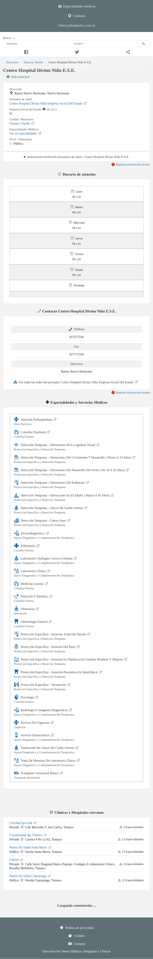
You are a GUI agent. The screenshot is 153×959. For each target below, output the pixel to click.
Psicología (76, 699)
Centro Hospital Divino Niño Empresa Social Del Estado (48, 103)
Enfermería (76, 547)
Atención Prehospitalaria (76, 421)
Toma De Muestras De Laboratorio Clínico (76, 762)
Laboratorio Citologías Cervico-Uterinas (76, 560)
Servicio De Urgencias (76, 724)
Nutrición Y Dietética (76, 598)
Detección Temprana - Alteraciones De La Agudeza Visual (76, 446)
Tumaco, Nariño (33, 62)
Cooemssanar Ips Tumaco (28, 835)
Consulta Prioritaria (76, 433)
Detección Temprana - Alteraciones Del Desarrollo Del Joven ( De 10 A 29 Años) (76, 471)
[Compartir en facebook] (25, 51)
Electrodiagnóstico (76, 535)
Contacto (76, 944)
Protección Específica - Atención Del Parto (76, 648)
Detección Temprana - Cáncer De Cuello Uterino (76, 509)
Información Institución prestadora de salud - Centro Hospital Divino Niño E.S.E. (78, 156)
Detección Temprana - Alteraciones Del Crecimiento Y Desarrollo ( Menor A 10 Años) (76, 459)
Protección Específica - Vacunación (76, 686)
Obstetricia (76, 610)
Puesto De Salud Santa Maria (30, 847)
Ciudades (76, 15)
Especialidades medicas (76, 6)
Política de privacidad (77, 928)
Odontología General (76, 623)
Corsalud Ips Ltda (23, 823)
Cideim (16, 859)
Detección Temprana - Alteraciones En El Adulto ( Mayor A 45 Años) (76, 497)
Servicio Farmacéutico (76, 736)
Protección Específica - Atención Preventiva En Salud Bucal (76, 673)
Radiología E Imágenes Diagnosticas (76, 711)
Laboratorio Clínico (76, 572)
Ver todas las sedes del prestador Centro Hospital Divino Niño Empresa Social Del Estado (75, 382)
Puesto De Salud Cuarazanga (30, 876)
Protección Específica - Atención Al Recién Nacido (76, 636)
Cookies (76, 936)
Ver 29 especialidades (25, 133)
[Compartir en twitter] (76, 51)
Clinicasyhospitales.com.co (76, 25)
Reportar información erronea (130, 164)
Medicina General (76, 585)
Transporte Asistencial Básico (76, 774)
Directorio (12, 62)
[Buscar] (144, 44)
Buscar (9, 38)
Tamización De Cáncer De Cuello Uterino (76, 749)
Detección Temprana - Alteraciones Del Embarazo (76, 484)
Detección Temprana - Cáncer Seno (76, 522)
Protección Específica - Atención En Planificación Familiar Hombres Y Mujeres (76, 661)
